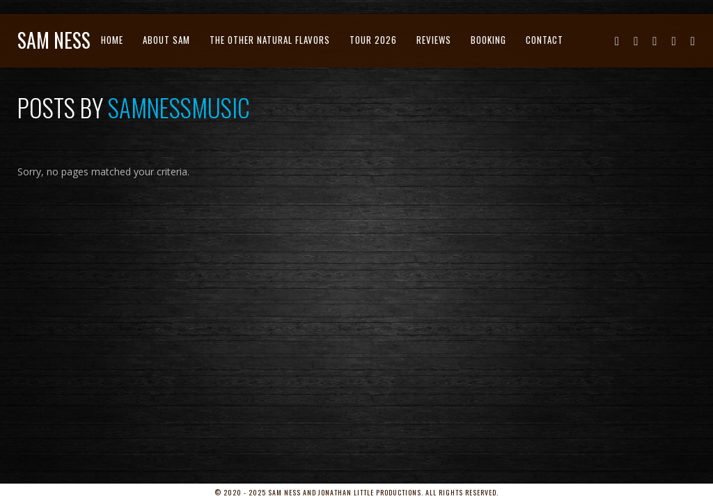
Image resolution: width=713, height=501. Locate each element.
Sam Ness (54, 40)
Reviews (433, 40)
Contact (544, 40)
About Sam (166, 40)
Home (112, 40)
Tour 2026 (373, 40)
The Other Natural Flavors (270, 40)
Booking (488, 40)
